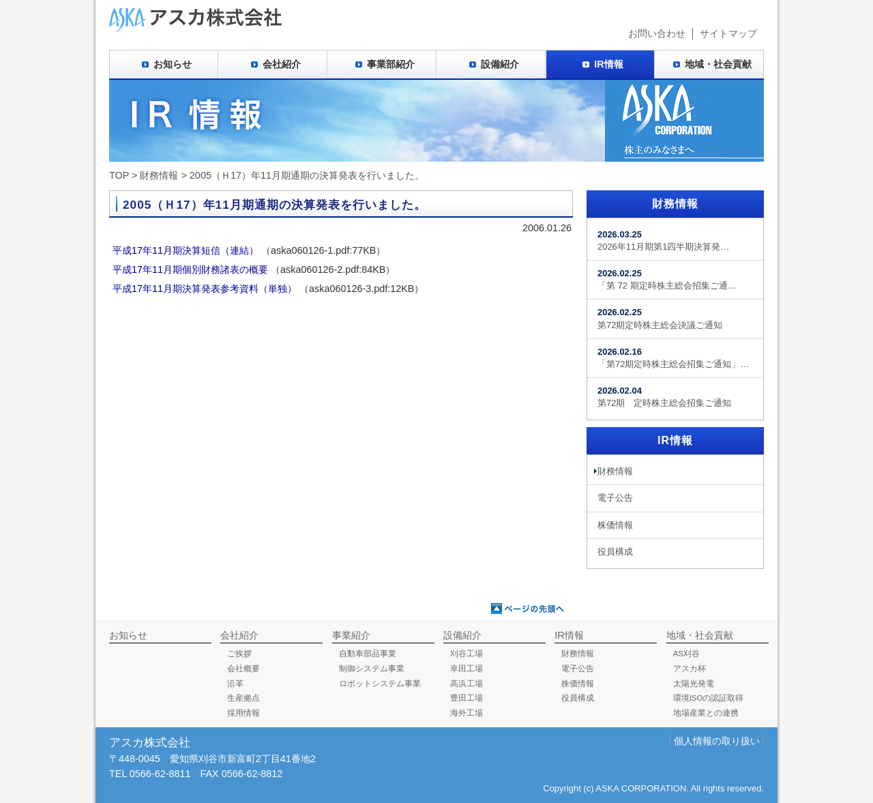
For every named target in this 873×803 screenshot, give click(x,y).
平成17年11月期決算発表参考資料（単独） (205, 288)
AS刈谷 (686, 653)
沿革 (235, 684)
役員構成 (615, 551)
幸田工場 (466, 669)
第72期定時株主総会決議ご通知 (659, 318)
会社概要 (243, 669)
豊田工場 (466, 698)
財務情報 (159, 175)
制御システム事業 (371, 669)
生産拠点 (243, 698)
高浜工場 (466, 684)
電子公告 (615, 498)
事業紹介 (351, 635)
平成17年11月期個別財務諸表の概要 (190, 269)
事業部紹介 (391, 64)
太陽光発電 (693, 684)
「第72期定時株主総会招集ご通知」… (673, 358)
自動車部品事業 (367, 653)
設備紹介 (500, 64)
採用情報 (243, 713)
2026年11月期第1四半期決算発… (663, 240)
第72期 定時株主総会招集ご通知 (664, 396)
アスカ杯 (689, 669)
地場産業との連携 (706, 713)
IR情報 (608, 64)
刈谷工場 (466, 653)
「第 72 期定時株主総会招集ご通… (667, 279)
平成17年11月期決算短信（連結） (185, 250)
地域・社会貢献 (718, 64)
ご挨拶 (239, 653)
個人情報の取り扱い (717, 740)
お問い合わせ (656, 33)
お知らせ (172, 64)
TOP (119, 175)
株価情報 (615, 525)
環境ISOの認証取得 (708, 698)
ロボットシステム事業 (380, 684)
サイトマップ (728, 33)
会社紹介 (282, 64)
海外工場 (466, 713)
